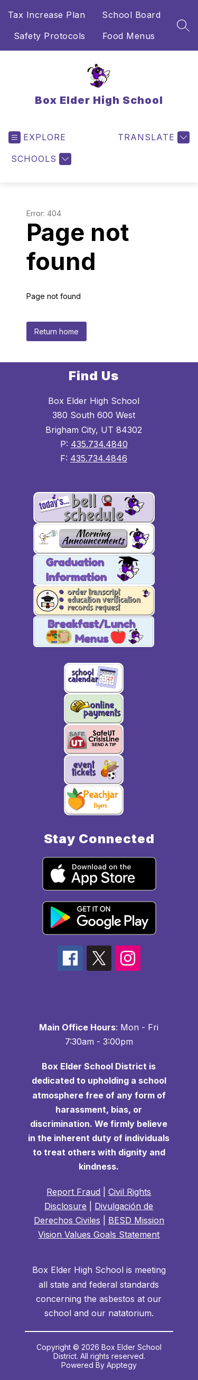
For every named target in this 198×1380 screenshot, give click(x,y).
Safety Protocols (50, 36)
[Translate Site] (152, 137)
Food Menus (128, 36)
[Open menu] (37, 137)
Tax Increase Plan (47, 14)
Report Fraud (73, 1191)
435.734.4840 (99, 444)
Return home (56, 331)
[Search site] (183, 25)
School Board (131, 14)
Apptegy (122, 1364)
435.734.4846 (98, 458)
